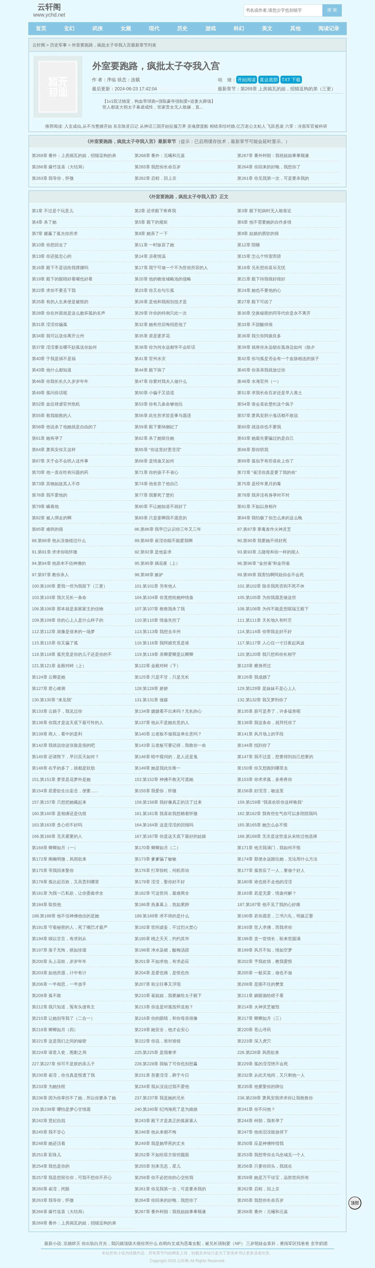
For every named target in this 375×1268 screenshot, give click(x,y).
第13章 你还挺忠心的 (51, 256)
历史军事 (58, 45)
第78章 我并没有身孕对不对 (263, 495)
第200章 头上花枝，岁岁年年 (59, 961)
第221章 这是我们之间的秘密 (59, 1041)
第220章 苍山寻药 (254, 1029)
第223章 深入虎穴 (254, 1041)
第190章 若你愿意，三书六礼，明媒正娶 (275, 915)
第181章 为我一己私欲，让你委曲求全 (67, 893)
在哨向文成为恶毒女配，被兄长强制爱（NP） (202, 1243)
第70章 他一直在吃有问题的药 (60, 472)
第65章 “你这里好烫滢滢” (158, 449)
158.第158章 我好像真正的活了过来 (168, 802)
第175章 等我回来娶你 (53, 870)
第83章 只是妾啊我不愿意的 (161, 517)
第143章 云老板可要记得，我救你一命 (170, 745)
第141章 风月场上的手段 (260, 733)
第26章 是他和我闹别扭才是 (161, 301)
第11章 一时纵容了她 (154, 244)
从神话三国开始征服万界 (163, 126)
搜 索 (332, 9)
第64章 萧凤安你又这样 (54, 449)
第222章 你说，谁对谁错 (158, 1041)
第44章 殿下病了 (150, 370)
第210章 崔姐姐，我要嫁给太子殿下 (168, 995)
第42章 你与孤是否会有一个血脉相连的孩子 (278, 358)
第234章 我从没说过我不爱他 (162, 1086)
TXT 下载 (291, 79)
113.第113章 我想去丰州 (158, 631)
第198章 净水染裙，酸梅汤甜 (162, 950)
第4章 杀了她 (44, 222)
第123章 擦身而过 (254, 665)
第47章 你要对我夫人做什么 (161, 381)
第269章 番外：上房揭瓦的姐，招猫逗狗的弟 (74, 155)
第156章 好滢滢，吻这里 (260, 790)
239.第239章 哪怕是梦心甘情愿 (61, 1109)
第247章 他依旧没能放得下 (262, 1132)
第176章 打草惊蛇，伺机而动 (162, 870)
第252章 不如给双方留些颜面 (162, 1154)
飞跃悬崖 (275, 126)
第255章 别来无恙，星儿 (158, 1166)
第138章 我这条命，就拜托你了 (266, 722)
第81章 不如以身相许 (257, 506)
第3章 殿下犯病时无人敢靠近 (264, 210)
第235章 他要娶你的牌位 (260, 1086)
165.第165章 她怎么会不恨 (262, 824)
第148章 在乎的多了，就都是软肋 (63, 768)
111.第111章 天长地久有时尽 (264, 620)
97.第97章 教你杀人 (50, 574)
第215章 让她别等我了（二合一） (63, 1018)
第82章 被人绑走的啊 (51, 517)
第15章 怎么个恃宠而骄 (259, 256)
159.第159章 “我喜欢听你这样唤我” (270, 802)
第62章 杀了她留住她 (154, 438)
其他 (295, 28)
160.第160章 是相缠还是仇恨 (59, 813)
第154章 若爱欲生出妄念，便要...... (65, 790)
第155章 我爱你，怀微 (155, 790)
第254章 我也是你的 (51, 1166)
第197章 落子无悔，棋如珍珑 (59, 950)
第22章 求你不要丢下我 (54, 290)
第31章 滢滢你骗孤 (49, 324)
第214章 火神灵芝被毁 (258, 1006)
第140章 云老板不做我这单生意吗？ (168, 733)
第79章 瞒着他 (45, 506)
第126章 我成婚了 (254, 677)
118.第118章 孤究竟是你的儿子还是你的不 (72, 654)
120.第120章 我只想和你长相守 (266, 654)
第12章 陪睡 (248, 244)
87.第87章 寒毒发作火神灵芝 (264, 529)
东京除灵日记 (125, 126)
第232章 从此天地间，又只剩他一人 (270, 1075)
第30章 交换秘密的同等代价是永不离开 (274, 313)
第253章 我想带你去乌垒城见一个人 (270, 1154)
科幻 (239, 28)
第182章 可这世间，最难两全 (162, 893)
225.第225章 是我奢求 (155, 1052)
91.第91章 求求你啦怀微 (54, 552)
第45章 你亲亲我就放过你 (261, 370)
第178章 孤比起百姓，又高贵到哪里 (65, 881)
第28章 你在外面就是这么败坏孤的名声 (68, 313)
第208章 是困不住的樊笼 (260, 984)
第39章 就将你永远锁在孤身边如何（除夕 (276, 347)
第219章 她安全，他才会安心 (162, 1029)
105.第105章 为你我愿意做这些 (266, 597)
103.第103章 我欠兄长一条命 (59, 597)
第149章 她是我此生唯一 (158, 768)
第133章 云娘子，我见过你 (57, 711)
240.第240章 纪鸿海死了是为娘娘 (166, 1109)
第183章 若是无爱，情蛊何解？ (266, 893)
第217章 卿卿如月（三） (260, 1018)
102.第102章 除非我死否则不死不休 (270, 586)
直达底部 (269, 79)
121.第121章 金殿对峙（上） (59, 665)
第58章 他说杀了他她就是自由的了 (64, 426)
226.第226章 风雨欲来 (258, 1052)
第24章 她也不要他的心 (259, 290)
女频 (126, 28)
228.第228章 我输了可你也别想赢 (166, 1063)
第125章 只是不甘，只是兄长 (162, 677)
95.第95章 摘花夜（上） (157, 563)
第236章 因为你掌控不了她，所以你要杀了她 (74, 1097)
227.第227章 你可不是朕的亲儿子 (63, 1063)
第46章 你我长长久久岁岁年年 (60, 381)
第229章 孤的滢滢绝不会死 (262, 1063)
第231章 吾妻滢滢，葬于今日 (162, 1075)
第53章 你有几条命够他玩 (159, 404)
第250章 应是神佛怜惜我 (260, 1143)
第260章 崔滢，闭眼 (51, 1188)
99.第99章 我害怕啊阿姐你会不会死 (270, 574)
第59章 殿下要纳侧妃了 (156, 426)
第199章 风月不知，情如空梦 (264, 950)
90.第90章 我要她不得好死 (262, 540)
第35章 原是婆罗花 (152, 335)
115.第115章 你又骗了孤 (55, 642)
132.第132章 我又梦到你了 (262, 699)
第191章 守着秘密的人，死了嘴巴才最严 (70, 927)
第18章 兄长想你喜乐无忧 (261, 267)
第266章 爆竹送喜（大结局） (59, 166)
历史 (182, 28)
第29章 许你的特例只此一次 (161, 313)
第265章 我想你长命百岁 (158, 166)
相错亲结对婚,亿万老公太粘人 (238, 126)
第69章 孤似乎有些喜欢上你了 (265, 461)
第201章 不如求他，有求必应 (162, 961)
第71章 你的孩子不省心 (156, 472)
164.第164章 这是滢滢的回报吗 (164, 824)
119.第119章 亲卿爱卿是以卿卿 (164, 654)
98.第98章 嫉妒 (149, 574)
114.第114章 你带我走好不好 (264, 631)
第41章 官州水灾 (150, 358)
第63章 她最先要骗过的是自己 (265, 438)
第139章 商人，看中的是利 (57, 733)
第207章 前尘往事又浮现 (158, 984)
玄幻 (69, 28)
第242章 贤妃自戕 (48, 1120)
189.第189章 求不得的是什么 (162, 915)
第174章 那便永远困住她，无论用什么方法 (277, 859)
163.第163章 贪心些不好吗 (57, 824)
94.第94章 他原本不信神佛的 (59, 563)
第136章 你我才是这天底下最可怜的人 (67, 722)
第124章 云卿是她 (48, 677)
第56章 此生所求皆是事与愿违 (163, 415)
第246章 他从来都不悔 (155, 1132)
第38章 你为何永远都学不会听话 (165, 347)
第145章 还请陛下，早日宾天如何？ (65, 756)
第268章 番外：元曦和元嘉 (160, 155)
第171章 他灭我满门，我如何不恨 (268, 847)
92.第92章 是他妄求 (153, 552)
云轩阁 (38, 45)
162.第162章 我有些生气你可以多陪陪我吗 (277, 813)
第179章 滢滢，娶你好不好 (160, 881)
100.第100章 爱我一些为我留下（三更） (70, 586)
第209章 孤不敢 (46, 995)
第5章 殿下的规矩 (151, 222)
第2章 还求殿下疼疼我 (155, 210)
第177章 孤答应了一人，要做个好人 (270, 870)
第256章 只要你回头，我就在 (264, 1166)
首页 (41, 28)
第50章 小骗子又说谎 (154, 392)
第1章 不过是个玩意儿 (52, 210)
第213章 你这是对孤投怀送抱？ (164, 1006)
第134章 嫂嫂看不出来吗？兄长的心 (168, 711)
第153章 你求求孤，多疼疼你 (264, 779)
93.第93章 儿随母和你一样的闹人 (268, 552)
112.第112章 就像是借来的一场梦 (63, 631)
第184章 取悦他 (46, 904)
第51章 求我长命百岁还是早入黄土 (269, 392)
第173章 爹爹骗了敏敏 (155, 859)
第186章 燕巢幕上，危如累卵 (162, 904)
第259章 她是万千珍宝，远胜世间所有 (273, 1177)
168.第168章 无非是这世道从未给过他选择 (277, 836)
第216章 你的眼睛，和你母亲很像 (166, 1018)
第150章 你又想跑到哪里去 (262, 768)
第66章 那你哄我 (252, 449)
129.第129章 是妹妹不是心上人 (266, 688)
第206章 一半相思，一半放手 (59, 984)
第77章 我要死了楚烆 (154, 495)
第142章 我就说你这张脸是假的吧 (63, 745)
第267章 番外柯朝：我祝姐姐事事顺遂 (273, 155)
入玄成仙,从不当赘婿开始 (88, 126)
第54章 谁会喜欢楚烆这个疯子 (265, 404)
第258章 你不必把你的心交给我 (164, 1177)
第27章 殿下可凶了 (255, 301)
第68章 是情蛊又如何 (154, 461)
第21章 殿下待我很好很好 (261, 279)
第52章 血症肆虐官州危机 (56, 404)
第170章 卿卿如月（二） (158, 847)
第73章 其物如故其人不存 (56, 483)
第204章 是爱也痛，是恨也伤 (162, 972)
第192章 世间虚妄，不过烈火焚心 (166, 927)
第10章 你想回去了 (49, 244)
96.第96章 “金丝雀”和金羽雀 (263, 563)
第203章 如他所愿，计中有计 (59, 972)
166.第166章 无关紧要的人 (57, 836)
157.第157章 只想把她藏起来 (59, 802)
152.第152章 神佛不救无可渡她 (164, 779)
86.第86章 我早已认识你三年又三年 (168, 529)
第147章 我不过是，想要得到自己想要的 (275, 756)
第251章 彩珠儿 (46, 1154)
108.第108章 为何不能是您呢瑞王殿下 (273, 608)
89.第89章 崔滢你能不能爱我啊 (164, 540)
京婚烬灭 (71, 1243)
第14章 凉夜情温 (150, 256)
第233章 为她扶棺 (48, 1086)
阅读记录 (328, 28)
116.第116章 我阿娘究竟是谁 (162, 642)
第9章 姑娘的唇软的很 (258, 233)
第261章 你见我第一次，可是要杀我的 (273, 178)
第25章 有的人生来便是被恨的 (60, 301)
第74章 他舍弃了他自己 (156, 483)
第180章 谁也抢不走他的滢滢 (264, 881)
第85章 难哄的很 (47, 529)
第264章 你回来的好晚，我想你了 (268, 166)
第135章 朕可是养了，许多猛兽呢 (268, 711)
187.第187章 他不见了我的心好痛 (268, 904)
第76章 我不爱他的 (49, 495)
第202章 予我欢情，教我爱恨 (264, 961)
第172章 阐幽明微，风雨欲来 (59, 859)
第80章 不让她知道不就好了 (161, 506)
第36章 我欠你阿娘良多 (259, 335)
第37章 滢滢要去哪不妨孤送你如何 (64, 347)
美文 (267, 28)
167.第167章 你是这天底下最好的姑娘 (170, 836)
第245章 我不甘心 (48, 1132)
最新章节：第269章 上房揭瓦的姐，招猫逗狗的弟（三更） (277, 88)
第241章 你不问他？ (256, 1109)
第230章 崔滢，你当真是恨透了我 (63, 1075)
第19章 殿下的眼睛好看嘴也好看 (62, 279)
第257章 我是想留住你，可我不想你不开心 (72, 1177)
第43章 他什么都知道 (51, 370)
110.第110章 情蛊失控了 (158, 620)
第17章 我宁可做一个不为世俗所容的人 (171, 267)
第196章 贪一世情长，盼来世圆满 (268, 938)
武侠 (97, 28)
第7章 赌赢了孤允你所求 (55, 233)
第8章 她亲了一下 (151, 233)
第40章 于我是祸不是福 (54, 358)
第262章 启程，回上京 (155, 178)
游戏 (210, 28)
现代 (154, 28)
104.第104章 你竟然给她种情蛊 (164, 597)
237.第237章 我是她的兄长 (160, 1097)
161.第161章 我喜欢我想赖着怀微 (166, 813)
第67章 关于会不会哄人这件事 (60, 461)
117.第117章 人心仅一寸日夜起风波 (270, 642)
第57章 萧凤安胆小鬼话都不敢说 (267, 415)
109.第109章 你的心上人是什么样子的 (67, 620)
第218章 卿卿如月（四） (55, 1029)
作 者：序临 (104, 79)
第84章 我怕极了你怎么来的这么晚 (269, 517)
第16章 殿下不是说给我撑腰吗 (60, 267)
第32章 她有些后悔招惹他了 (161, 324)
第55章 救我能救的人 (51, 415)
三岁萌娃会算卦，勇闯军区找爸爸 (277, 1243)
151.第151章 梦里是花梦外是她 (61, 779)
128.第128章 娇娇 (151, 688)
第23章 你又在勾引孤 (154, 290)
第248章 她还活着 (48, 1143)
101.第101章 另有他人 (155, 586)
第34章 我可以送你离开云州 (58, 335)
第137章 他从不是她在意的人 (162, 722)
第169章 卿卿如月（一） (55, 847)
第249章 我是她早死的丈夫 (160, 1143)
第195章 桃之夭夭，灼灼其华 (162, 938)
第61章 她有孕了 (47, 438)
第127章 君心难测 (48, 688)
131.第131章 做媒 (151, 699)
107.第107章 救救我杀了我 (160, 608)
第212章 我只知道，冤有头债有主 (63, 1006)
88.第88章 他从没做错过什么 (59, 540)
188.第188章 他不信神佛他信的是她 (65, 915)
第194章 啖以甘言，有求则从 (59, 938)
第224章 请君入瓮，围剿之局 (59, 1052)
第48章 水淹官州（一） (259, 381)
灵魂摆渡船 (197, 126)
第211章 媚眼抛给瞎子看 (260, 995)
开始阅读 (247, 79)
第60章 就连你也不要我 (259, 426)
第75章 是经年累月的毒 (259, 483)
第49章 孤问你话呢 (49, 392)
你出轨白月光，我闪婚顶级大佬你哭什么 (120, 1243)
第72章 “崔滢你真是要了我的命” (267, 472)
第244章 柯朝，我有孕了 (260, 1120)
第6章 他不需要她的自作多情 (264, 222)
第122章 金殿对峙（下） (158, 665)
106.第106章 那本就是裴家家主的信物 (67, 608)
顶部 (355, 1202)
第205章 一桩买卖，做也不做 (264, 972)
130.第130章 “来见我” (52, 699)
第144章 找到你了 (254, 745)
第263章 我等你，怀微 (53, 178)
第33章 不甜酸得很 (255, 324)
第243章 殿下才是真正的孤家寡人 (166, 1120)
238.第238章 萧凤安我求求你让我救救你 (275, 1097)
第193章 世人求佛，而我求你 (264, 927)
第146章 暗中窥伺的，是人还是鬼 (166, 756)
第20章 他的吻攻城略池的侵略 (163, 279)
